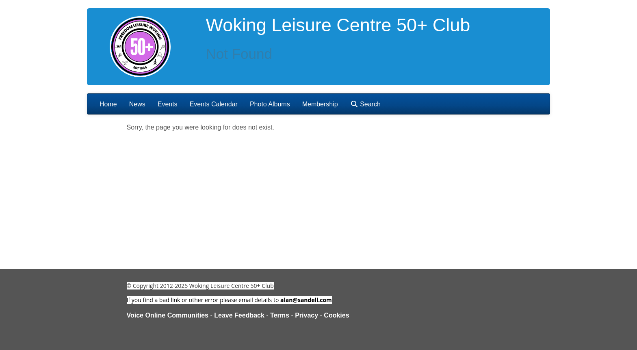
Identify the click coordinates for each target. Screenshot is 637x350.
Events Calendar (214, 104)
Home (108, 104)
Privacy (306, 315)
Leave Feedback (239, 315)
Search (365, 104)
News (137, 104)
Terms (279, 315)
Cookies (336, 315)
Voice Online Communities (168, 315)
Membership (320, 104)
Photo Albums (270, 104)
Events (168, 104)
